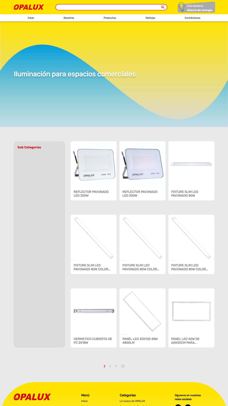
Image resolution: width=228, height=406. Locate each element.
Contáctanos (192, 17)
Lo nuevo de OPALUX (132, 401)
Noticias (150, 17)
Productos (110, 17)
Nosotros (69, 17)
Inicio (31, 17)
